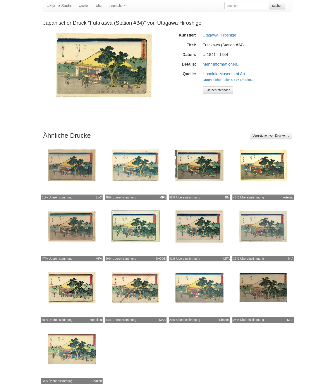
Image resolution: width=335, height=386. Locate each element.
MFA (163, 197)
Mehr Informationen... (222, 64)
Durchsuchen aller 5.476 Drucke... (228, 80)
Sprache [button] (117, 6)
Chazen (224, 320)
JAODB (161, 258)
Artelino (288, 197)
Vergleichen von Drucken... (271, 135)
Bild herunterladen (218, 90)
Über (99, 5)
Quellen (84, 5)
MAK (162, 320)
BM (227, 197)
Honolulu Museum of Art (224, 74)
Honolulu (96, 320)
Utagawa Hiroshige (219, 35)
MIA (291, 258)
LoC (99, 197)
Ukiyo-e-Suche (59, 5)
